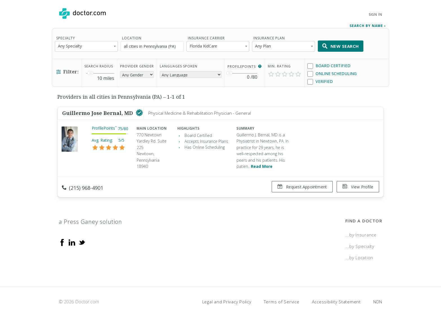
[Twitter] (81, 241)
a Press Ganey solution (90, 221)
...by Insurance (361, 234)
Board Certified (328, 66)
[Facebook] (62, 241)
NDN (377, 301)
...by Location (359, 257)
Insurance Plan (269, 38)
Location (131, 38)
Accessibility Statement (336, 301)
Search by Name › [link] (368, 25)
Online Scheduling (332, 74)
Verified (320, 82)
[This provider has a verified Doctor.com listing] (139, 113)
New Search (340, 46)
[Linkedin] (72, 241)
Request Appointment (302, 186)
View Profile (358, 186)
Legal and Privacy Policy (226, 301)
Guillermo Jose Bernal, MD (98, 113)
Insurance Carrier (206, 38)
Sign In (375, 14)
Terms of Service (282, 301)
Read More (262, 166)
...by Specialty (359, 246)
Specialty (65, 38)
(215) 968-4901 (82, 187)
